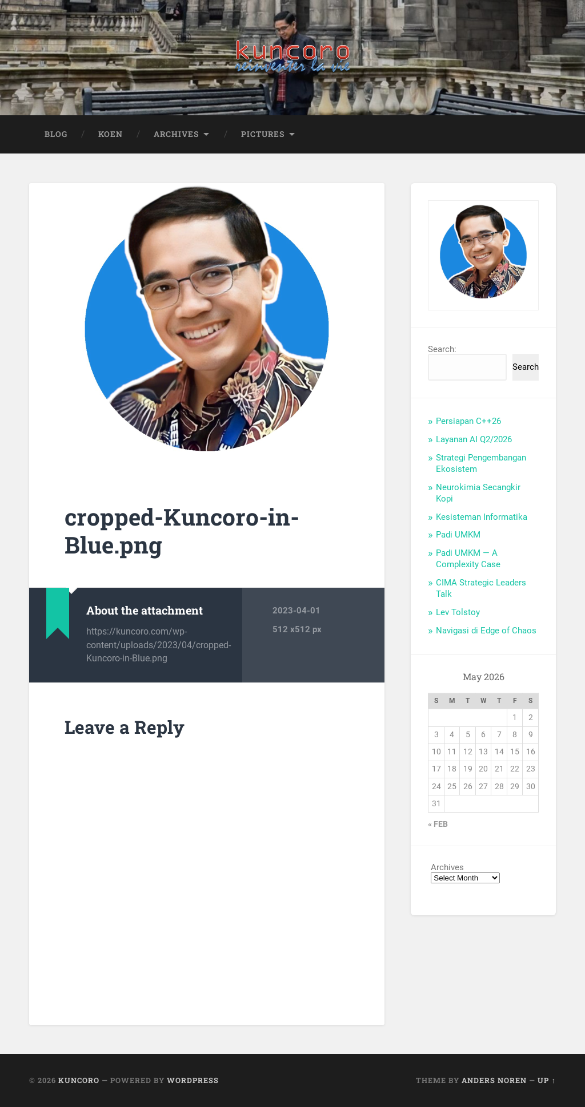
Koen (110, 134)
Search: (442, 350)
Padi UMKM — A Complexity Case (468, 559)
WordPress (193, 1080)
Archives (176, 134)
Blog (56, 134)
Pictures (263, 134)
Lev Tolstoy (458, 612)
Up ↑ (546, 1080)
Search (525, 367)
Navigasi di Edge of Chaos (486, 630)
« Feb (438, 824)
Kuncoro (78, 1080)
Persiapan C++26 (468, 422)
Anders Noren (494, 1080)
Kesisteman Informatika (481, 517)
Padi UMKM (458, 535)
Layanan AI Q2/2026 (474, 440)
